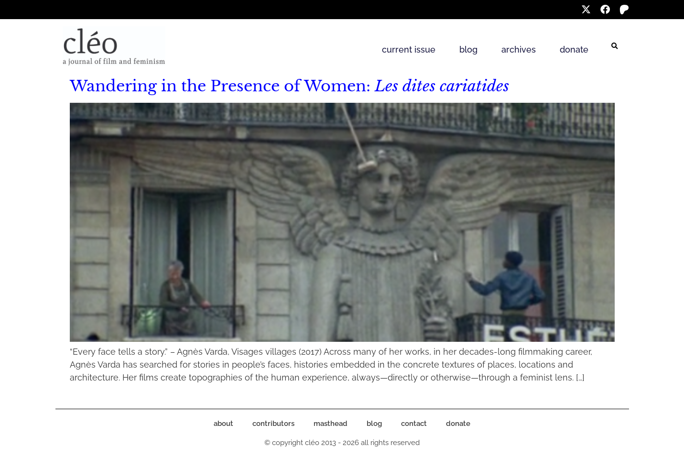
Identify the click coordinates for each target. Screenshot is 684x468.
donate (574, 49)
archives (518, 49)
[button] (615, 46)
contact (414, 423)
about (223, 423)
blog (468, 49)
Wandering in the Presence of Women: (289, 86)
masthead (330, 423)
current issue (408, 49)
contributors (273, 423)
